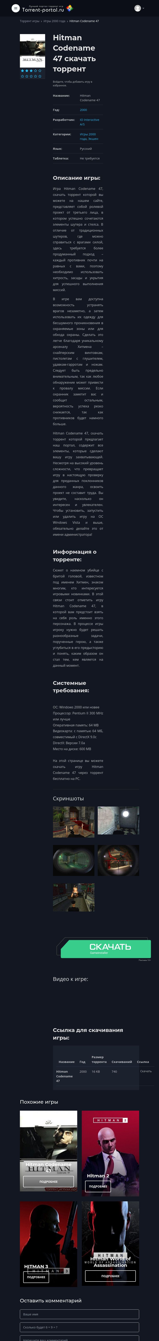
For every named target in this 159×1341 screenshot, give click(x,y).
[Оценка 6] (22, 76)
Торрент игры (29, 21)
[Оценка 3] (31, 70)
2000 (83, 110)
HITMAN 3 (36, 1266)
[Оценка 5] (40, 70)
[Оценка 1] (22, 70)
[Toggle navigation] (16, 8)
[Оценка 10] (40, 76)
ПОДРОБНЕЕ (49, 1182)
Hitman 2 (98, 1176)
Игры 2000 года (54, 21)
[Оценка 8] (31, 76)
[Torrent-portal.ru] (48, 8)
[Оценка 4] (35, 70)
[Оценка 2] (27, 70)
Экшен (93, 139)
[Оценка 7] (27, 76)
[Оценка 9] (35, 76)
